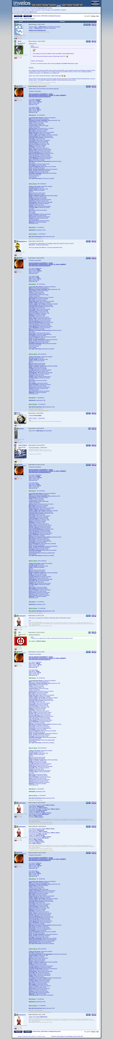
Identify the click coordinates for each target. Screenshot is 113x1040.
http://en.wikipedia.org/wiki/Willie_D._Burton (41, 94)
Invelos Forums (36, 16)
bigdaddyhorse (22, 241)
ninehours (21, 428)
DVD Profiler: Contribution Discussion (51, 16)
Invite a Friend (76, 1036)
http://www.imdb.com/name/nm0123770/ (39, 96)
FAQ (82, 1036)
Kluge (20, 24)
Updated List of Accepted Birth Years (37, 30)
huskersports (22, 615)
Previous (93, 16)
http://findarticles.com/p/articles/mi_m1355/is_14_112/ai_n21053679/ (47, 95)
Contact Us (53, 1036)
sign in (31, 12)
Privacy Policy (60, 1036)
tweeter (20, 86)
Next (97, 16)
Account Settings (69, 1036)
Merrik (19, 41)
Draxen (18, 412)
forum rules (41, 8)
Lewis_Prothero (22, 445)
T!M (19, 632)
